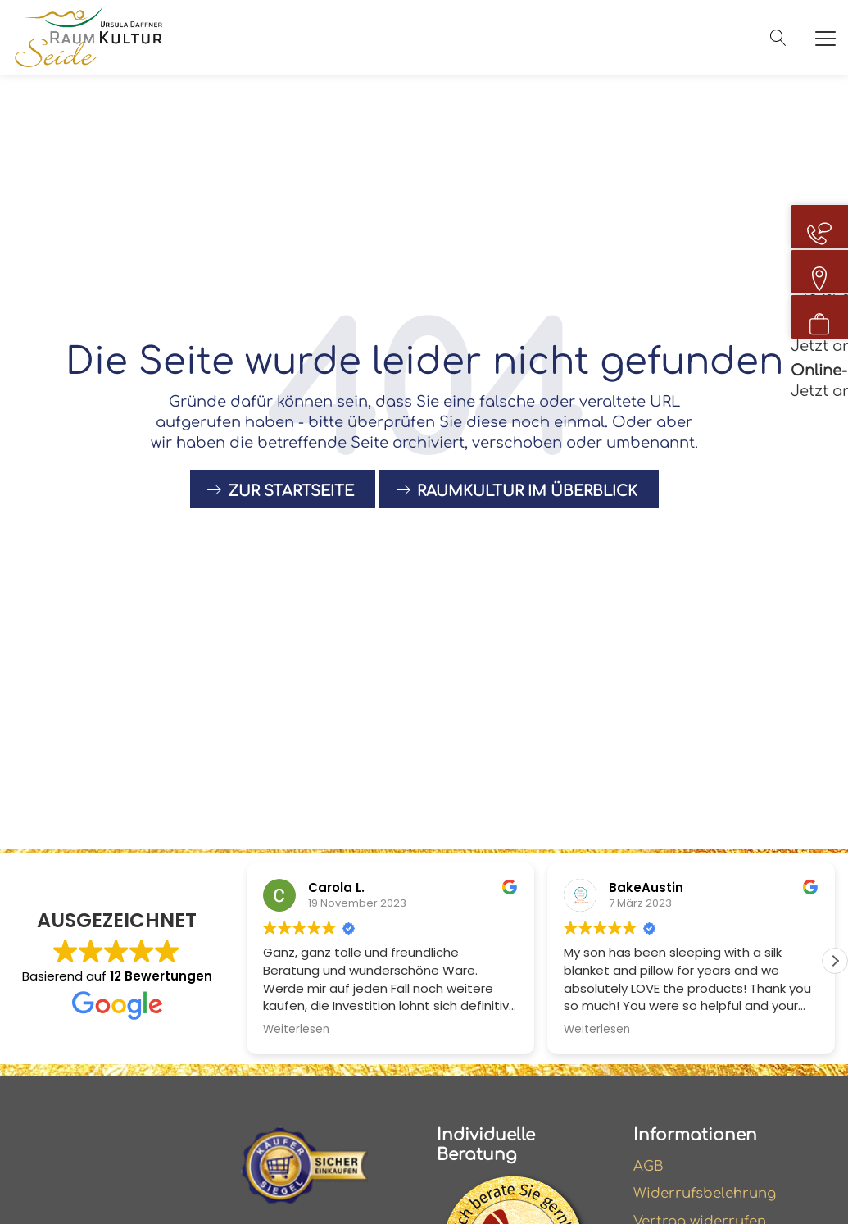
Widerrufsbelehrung (709, 1195)
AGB (649, 1166)
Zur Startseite (291, 503)
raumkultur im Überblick (527, 503)
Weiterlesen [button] (296, 1029)
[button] (835, 961)
